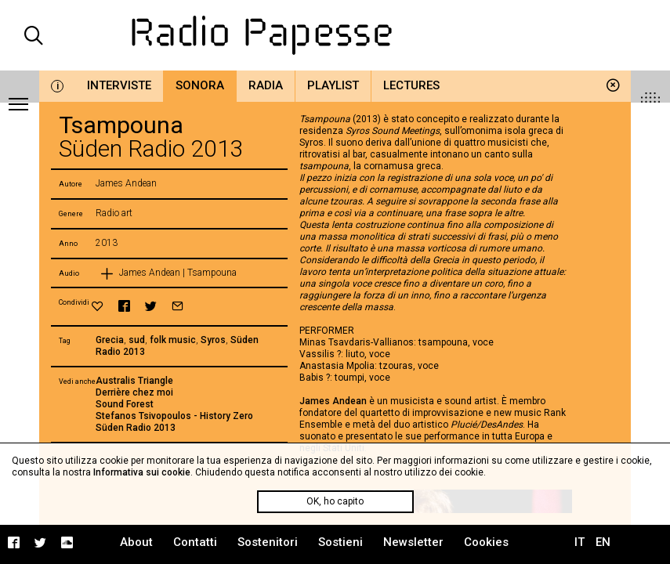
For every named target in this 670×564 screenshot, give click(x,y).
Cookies (486, 542)
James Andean (333, 401)
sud (137, 339)
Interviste (119, 85)
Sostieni (340, 542)
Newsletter (413, 542)
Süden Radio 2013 (136, 427)
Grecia (110, 339)
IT (579, 542)
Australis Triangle (134, 380)
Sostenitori (267, 542)
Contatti (195, 542)
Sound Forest (125, 404)
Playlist (333, 85)
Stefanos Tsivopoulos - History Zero (174, 415)
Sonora (200, 85)
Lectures (411, 85)
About (136, 542)
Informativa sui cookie (141, 472)
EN (603, 542)
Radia (265, 85)
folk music (173, 339)
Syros (213, 339)
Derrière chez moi (134, 392)
